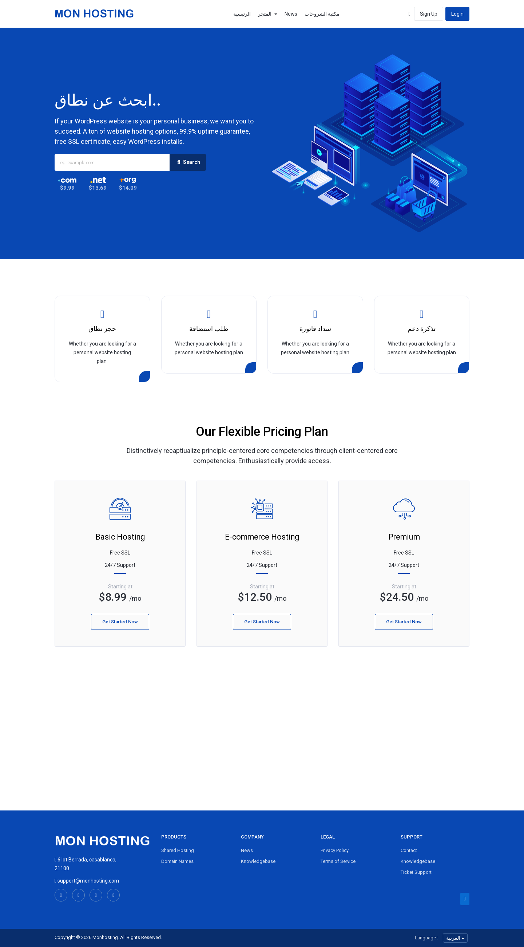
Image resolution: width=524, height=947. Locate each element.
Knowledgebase (258, 861)
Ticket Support (416, 872)
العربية (455, 938)
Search (187, 162)
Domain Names (177, 861)
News (291, 14)
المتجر (267, 14)
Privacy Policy (335, 850)
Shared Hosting (177, 850)
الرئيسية (242, 14)
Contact (409, 850)
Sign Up (428, 14)
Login (457, 14)
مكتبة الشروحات (322, 14)
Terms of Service (338, 861)
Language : (426, 937)
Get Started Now (120, 621)
